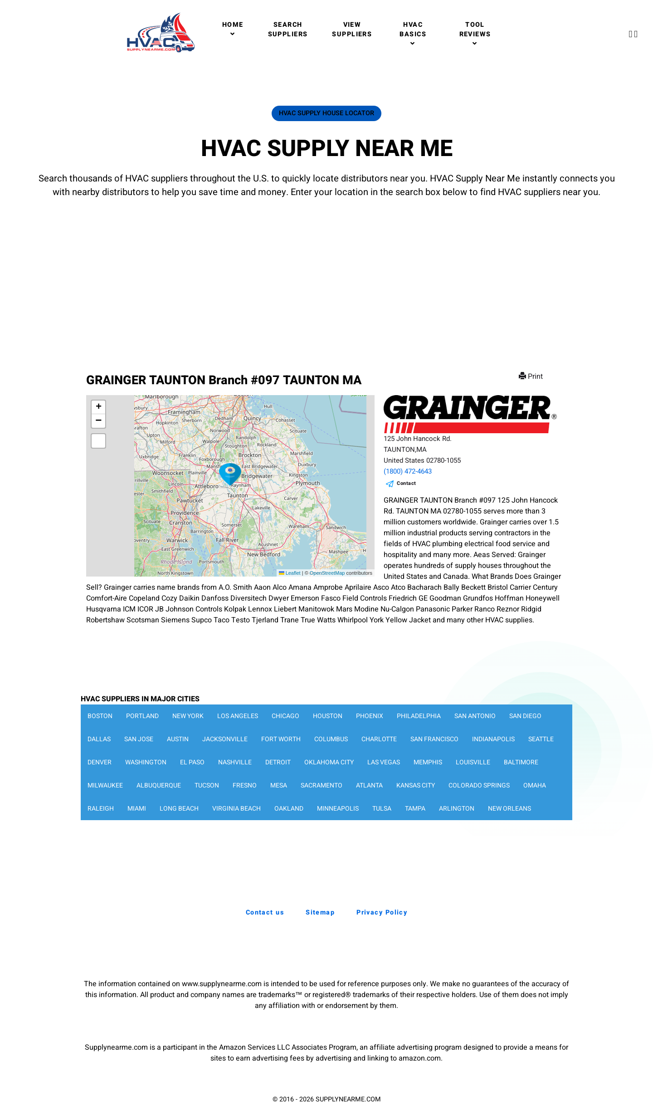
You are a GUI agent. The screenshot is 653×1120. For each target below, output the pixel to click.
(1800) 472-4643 (408, 471)
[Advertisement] (326, 276)
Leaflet (290, 573)
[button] (230, 474)
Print (532, 376)
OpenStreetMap (327, 573)
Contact (406, 483)
